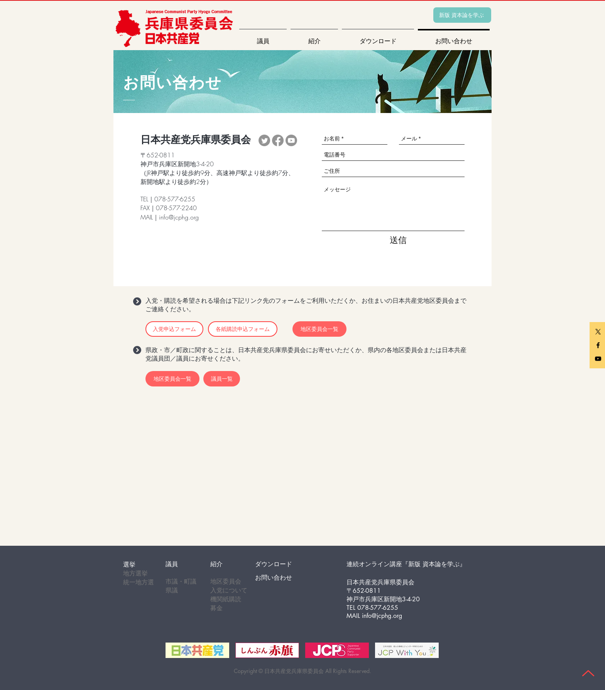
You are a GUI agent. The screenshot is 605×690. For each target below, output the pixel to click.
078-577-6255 (377, 608)
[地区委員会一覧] (172, 378)
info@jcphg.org (179, 217)
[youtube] (598, 359)
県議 (172, 590)
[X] (598, 332)
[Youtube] (291, 140)
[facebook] (598, 345)
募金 (216, 608)
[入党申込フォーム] (174, 329)
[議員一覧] (221, 378)
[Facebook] (278, 140)
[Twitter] (264, 140)
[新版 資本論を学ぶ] (462, 15)
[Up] (588, 673)
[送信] (398, 240)
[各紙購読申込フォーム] (242, 329)
